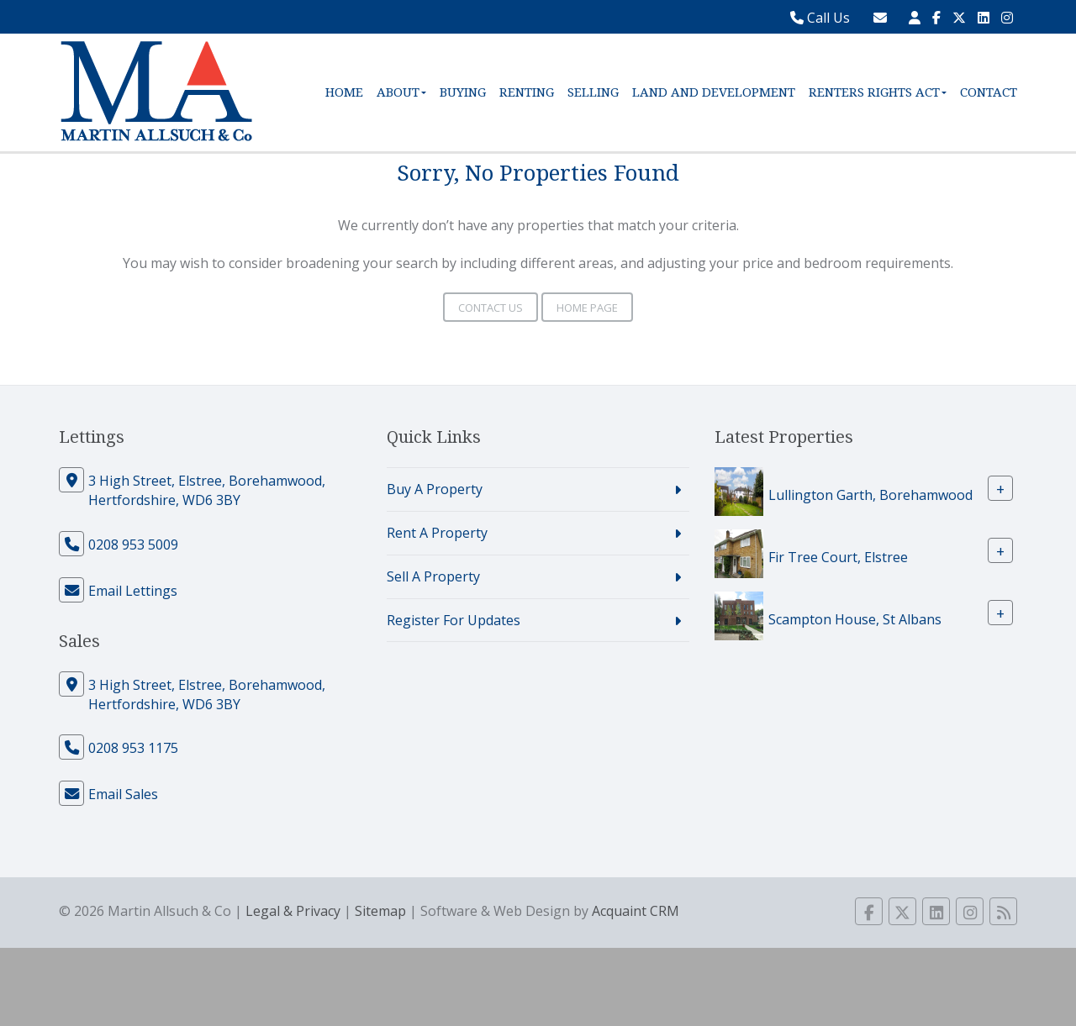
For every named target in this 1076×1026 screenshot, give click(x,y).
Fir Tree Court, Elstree (838, 557)
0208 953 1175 (133, 748)
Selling (593, 92)
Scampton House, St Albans (855, 619)
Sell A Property (433, 576)
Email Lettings (132, 590)
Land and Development (713, 92)
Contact (988, 92)
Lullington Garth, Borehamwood (870, 495)
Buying (463, 92)
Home (344, 92)
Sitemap (380, 911)
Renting (526, 92)
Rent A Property (437, 533)
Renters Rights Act (878, 92)
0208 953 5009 (133, 544)
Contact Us (490, 307)
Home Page (587, 307)
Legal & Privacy (292, 911)
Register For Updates (453, 620)
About (401, 92)
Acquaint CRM (635, 911)
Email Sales (123, 794)
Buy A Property (435, 489)
